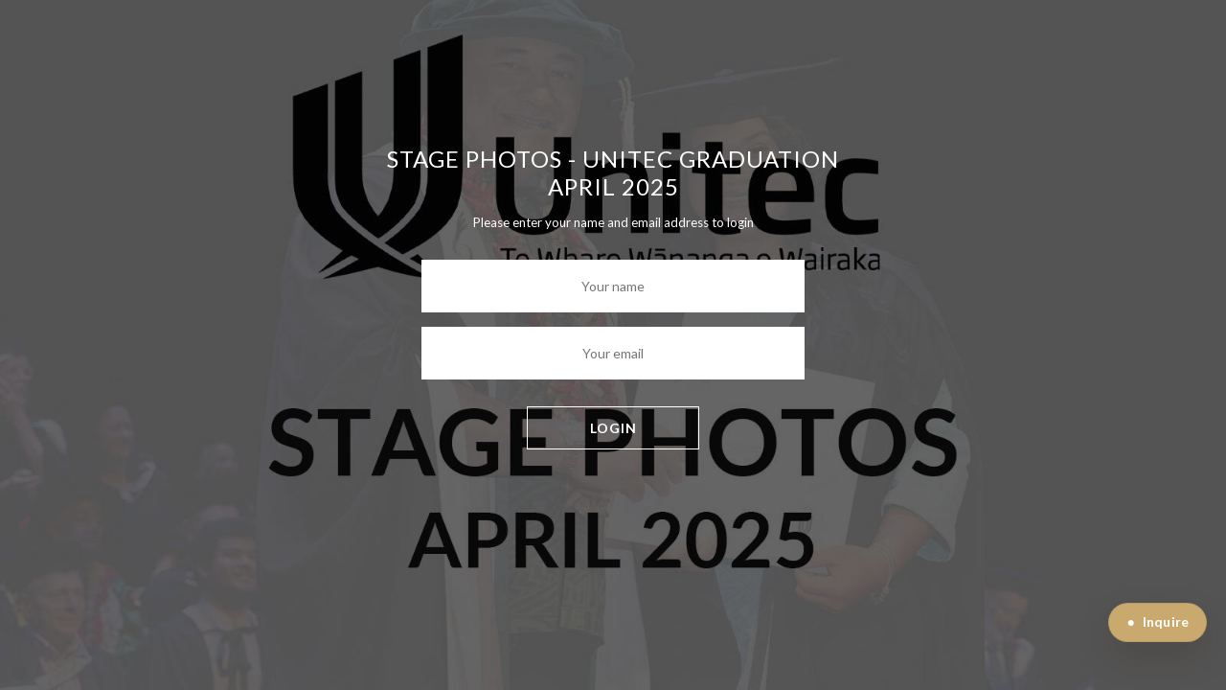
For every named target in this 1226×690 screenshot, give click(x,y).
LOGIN (613, 428)
